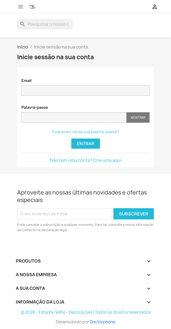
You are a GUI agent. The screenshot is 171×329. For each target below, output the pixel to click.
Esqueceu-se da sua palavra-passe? (85, 131)
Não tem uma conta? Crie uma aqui (85, 160)
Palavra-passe (34, 107)
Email (26, 80)
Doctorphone (102, 322)
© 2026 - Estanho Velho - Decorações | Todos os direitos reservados (86, 312)
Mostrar (138, 117)
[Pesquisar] (45, 24)
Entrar (85, 144)
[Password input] (74, 117)
